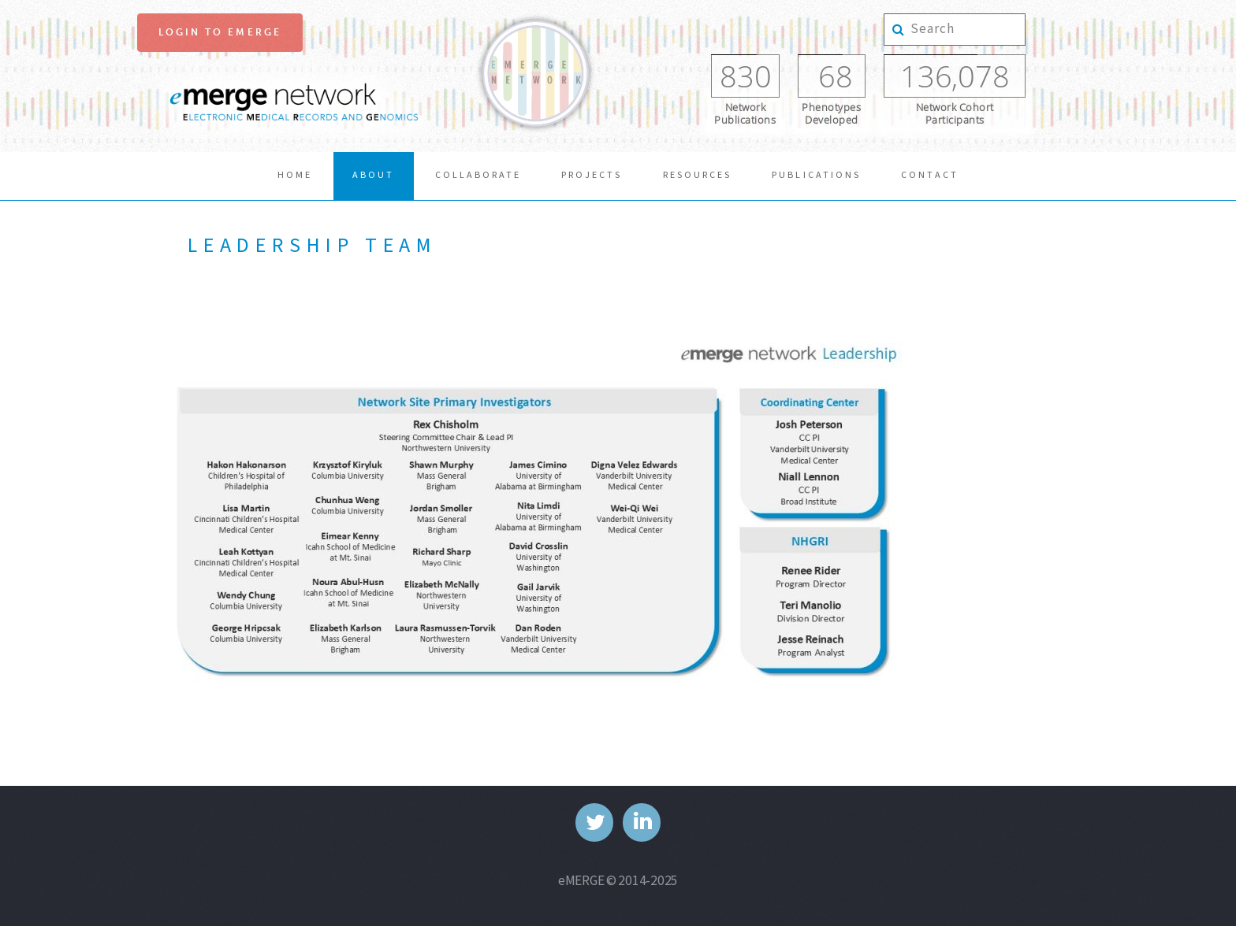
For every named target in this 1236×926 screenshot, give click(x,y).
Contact (930, 175)
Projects (591, 175)
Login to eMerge (219, 32)
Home (294, 175)
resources (697, 175)
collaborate (478, 175)
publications (816, 175)
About (373, 175)
